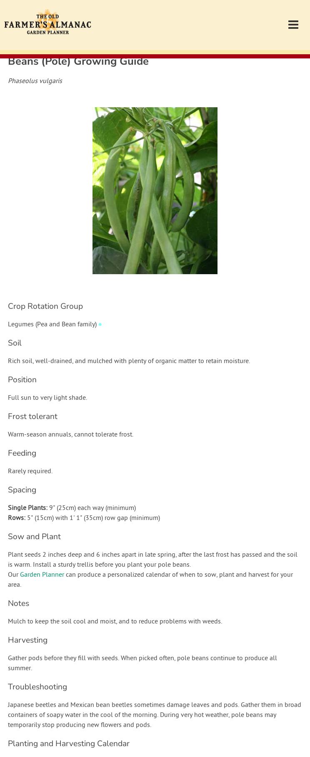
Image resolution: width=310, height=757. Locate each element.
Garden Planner (42, 575)
